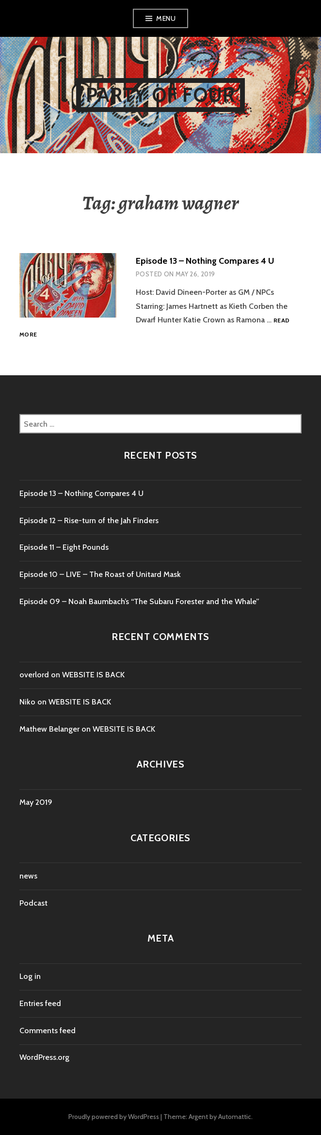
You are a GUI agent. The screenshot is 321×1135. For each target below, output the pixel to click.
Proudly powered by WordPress (113, 1116)
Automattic (234, 1116)
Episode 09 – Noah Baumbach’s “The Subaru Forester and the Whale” (139, 601)
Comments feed (47, 1030)
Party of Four (161, 95)
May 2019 (35, 802)
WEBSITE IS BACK (93, 674)
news (28, 875)
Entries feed (40, 1003)
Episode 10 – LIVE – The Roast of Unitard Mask (100, 574)
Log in (30, 976)
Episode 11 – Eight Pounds (64, 547)
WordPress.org (44, 1057)
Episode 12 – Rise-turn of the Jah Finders (89, 520)
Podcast (33, 903)
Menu (166, 18)
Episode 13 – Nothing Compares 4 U (205, 261)
